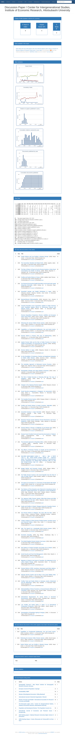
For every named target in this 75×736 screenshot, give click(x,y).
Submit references (46, 1)
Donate (30, 1)
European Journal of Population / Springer (29, 688)
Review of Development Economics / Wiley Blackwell (32, 694)
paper (42, 259)
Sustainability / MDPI (24, 691)
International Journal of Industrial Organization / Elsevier (33, 697)
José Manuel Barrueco (42, 733)
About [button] (54, 1)
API (25, 1)
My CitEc (20, 1)
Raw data (18, 48)
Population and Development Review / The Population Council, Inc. (35, 708)
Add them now (33, 51)
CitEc (2, 2)
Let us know (50, 51)
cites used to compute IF (52, 48)
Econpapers (32, 259)
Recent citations (20, 50)
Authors (8, 1)
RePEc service (22, 732)
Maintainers (36, 1)
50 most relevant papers (39, 48)
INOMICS (52, 732)
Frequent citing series (30, 50)
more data (39, 50)
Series (13, 1)
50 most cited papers (27, 48)
